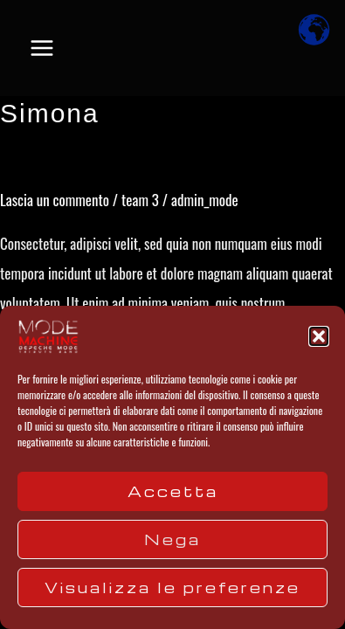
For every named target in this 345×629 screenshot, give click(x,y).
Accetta (173, 491)
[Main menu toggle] (41, 48)
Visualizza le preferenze (172, 587)
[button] (319, 336)
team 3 (140, 200)
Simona (50, 113)
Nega (172, 539)
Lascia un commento (54, 200)
